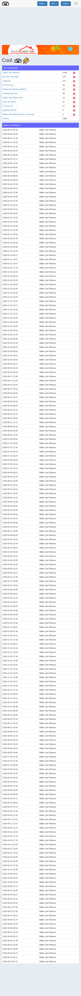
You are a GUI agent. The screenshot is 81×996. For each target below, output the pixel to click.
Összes (6, 118)
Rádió (42, 4)
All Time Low (8, 85)
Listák (66, 4)
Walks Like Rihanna (11, 72)
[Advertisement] (40, 26)
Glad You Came (9, 102)
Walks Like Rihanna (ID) (13, 98)
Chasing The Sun (10, 93)
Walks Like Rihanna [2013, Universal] (18, 114)
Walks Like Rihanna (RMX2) (14, 89)
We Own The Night (11, 77)
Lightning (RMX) (9, 110)
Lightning (6, 81)
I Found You (8, 106)
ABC (54, 4)
